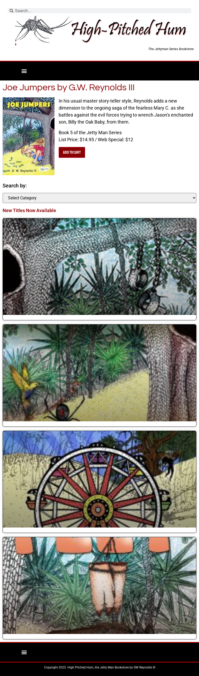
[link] (99, 266)
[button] (24, 71)
